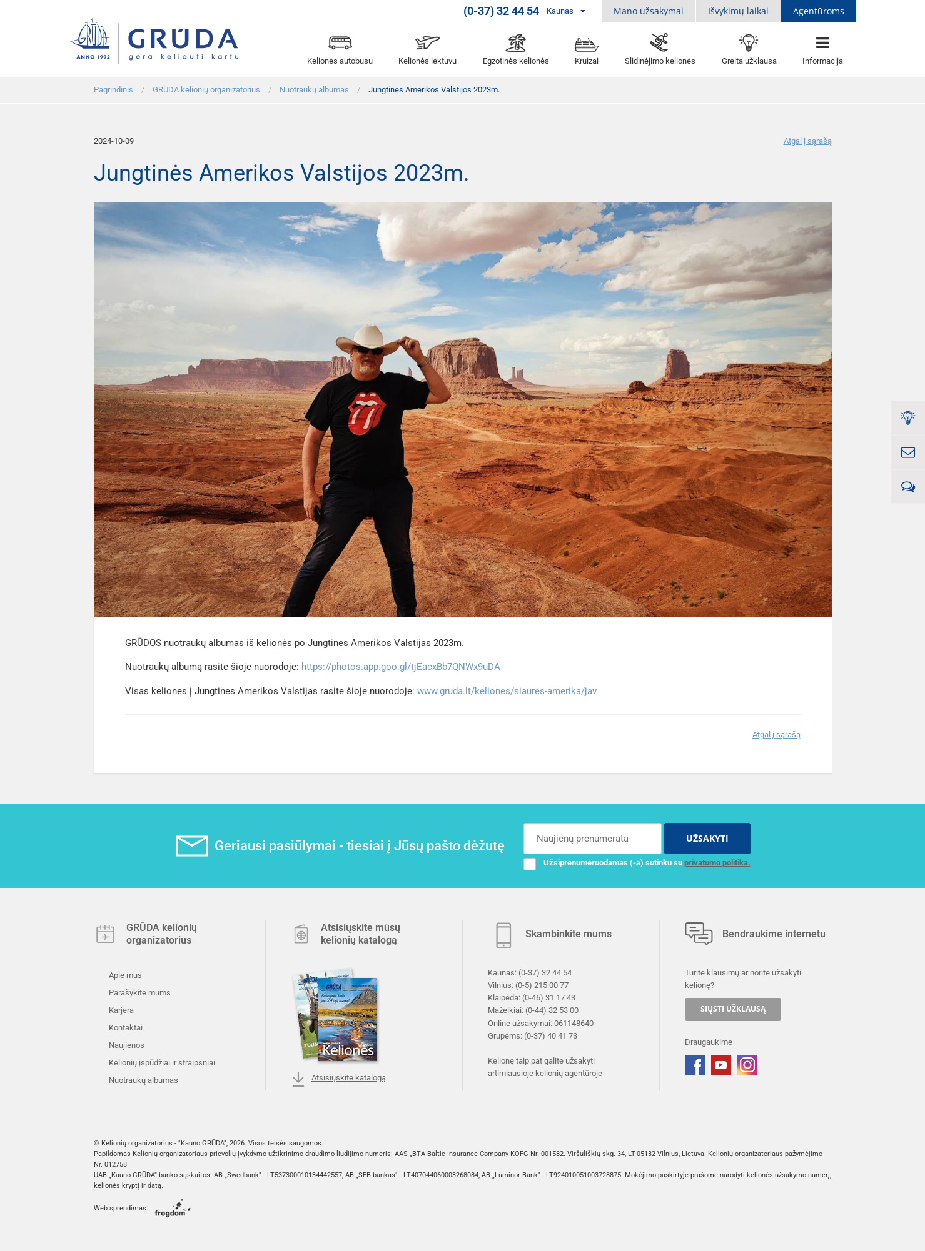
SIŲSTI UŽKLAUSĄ (733, 1009)
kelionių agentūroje (568, 1073)
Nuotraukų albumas (142, 1080)
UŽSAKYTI (707, 838)
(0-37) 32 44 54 (545, 972)
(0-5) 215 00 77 (542, 985)
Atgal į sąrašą (808, 141)
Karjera (120, 1010)
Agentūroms (818, 11)
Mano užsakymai (649, 11)
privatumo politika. (717, 862)
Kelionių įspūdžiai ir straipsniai (161, 1062)
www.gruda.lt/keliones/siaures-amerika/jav (507, 691)
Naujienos (125, 1045)
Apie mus (124, 975)
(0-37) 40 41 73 (550, 1035)
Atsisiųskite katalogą (338, 1079)
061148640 (574, 1022)
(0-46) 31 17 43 (548, 997)
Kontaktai (125, 1027)
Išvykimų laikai (738, 11)
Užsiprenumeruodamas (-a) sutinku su (637, 863)
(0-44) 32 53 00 (552, 1010)
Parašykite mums (139, 992)
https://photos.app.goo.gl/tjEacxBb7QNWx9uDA (400, 666)
